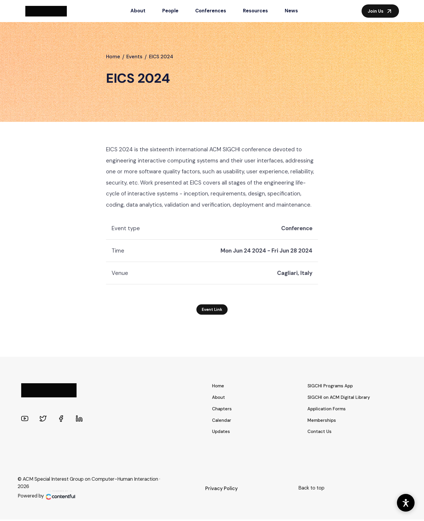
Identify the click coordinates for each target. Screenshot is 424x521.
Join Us (380, 11)
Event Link (212, 311)
